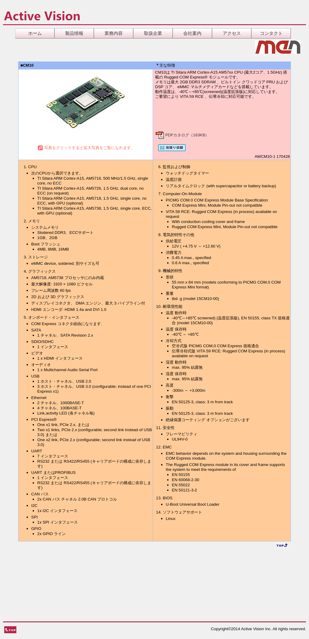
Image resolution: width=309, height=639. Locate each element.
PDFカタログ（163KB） (182, 135)
